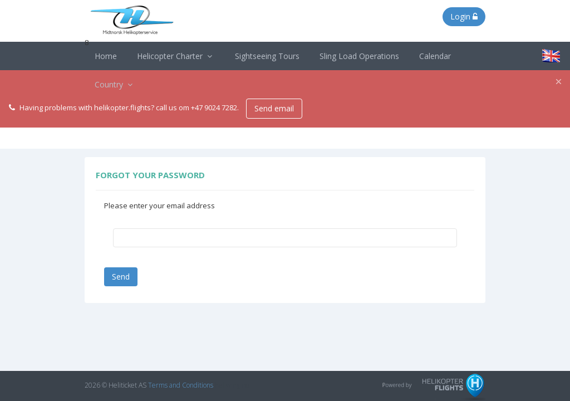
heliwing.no (232, 385)
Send (121, 276)
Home (106, 56)
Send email (274, 108)
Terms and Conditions (180, 385)
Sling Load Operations (359, 56)
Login (464, 16)
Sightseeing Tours (267, 56)
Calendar (435, 56)
